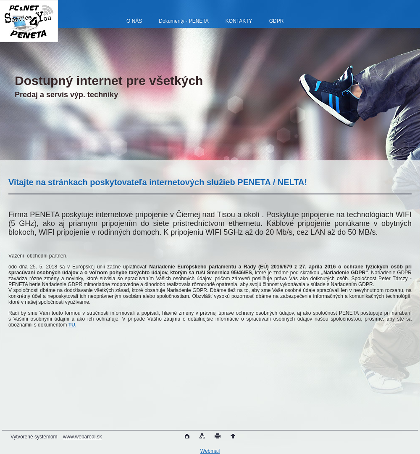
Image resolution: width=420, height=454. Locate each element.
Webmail (210, 451)
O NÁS (134, 21)
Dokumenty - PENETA (183, 21)
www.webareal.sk (82, 437)
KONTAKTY (239, 21)
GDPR (276, 21)
